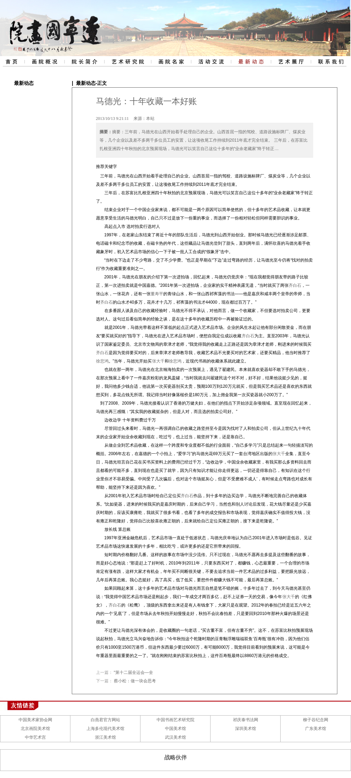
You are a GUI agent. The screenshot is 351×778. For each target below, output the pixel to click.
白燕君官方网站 (105, 719)
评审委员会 (171, 61)
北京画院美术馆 (35, 728)
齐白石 (295, 285)
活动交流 (211, 61)
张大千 (158, 361)
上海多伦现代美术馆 (105, 728)
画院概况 (44, 61)
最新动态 (251, 61)
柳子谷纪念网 (315, 719)
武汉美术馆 (175, 737)
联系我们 (331, 61)
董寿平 (157, 293)
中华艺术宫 (35, 737)
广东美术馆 (315, 728)
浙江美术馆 (105, 737)
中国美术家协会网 (35, 719)
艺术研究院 (127, 61)
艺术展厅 (291, 61)
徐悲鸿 (102, 361)
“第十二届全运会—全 (133, 672)
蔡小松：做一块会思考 (135, 680)
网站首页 (12, 61)
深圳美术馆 (245, 728)
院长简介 (84, 61)
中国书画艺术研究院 (175, 719)
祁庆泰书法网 (245, 719)
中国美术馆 (175, 728)
